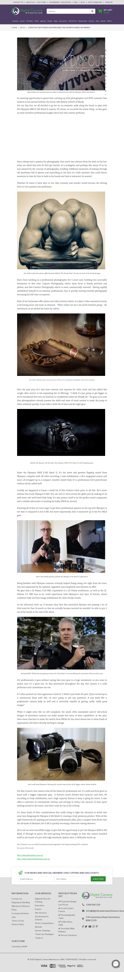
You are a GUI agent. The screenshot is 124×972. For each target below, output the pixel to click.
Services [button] (91, 21)
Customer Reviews (20, 913)
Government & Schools (42, 918)
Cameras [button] (15, 21)
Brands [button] (103, 21)
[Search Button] (92, 11)
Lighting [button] (43, 21)
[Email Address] (36, 878)
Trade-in (39, 938)
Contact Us (18, 2)
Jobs (14, 917)
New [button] (97, 21)
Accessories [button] (63, 21)
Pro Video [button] (29, 21)
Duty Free (41, 2)
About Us (30, 2)
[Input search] (68, 11)
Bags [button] (55, 21)
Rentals (38, 927)
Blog (83, 2)
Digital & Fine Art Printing (42, 900)
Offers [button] (109, 21)
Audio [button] (36, 21)
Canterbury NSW (19, 946)
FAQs (76, 2)
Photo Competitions (44, 923)
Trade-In (108, 2)
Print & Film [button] (73, 21)
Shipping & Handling (21, 902)
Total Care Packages (44, 934)
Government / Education (60, 2)
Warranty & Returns (21, 906)
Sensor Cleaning (42, 930)
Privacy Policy (18, 924)
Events (38, 909)
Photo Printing (95, 2)
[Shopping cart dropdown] (105, 11)
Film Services (41, 912)
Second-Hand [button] (82, 21)
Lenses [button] (22, 21)
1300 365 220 (93, 904)
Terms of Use (18, 920)
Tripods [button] (49, 21)
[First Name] (72, 878)
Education (39, 905)
